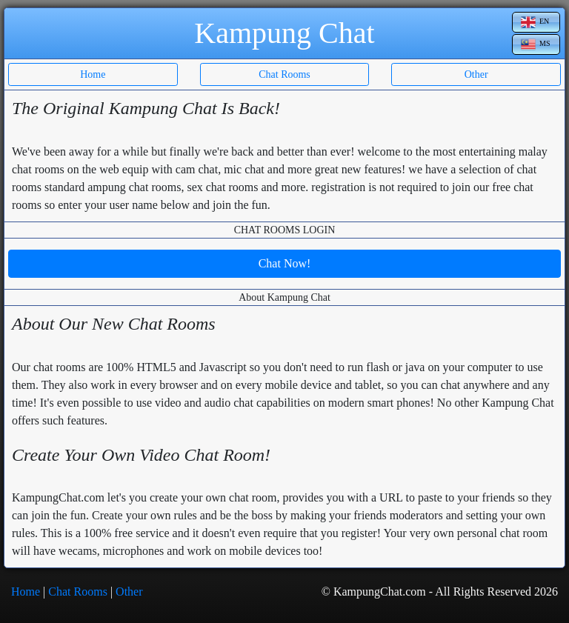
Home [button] (92, 74)
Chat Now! (285, 263)
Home (25, 591)
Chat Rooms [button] (284, 74)
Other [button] (476, 74)
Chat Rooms (77, 591)
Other (129, 591)
